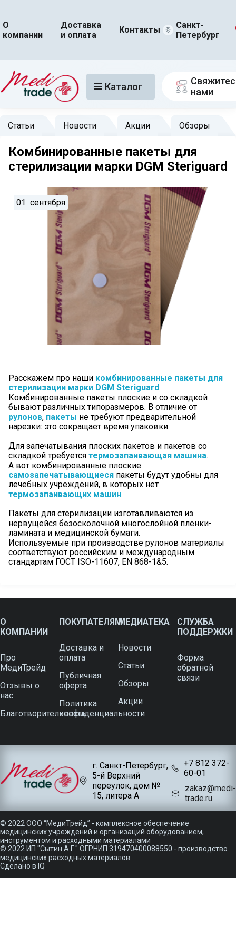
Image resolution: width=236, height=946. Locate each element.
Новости (79, 126)
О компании (23, 30)
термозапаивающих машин (64, 494)
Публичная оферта (80, 681)
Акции (137, 126)
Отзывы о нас (20, 691)
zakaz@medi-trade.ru (210, 793)
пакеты (61, 417)
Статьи (21, 126)
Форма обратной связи (195, 668)
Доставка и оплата (81, 30)
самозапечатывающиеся (61, 475)
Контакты (139, 30)
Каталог (118, 86)
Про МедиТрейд (23, 663)
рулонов (25, 417)
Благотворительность (43, 713)
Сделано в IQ (22, 866)
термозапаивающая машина (147, 455)
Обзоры (194, 126)
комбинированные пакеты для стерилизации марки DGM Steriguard (116, 382)
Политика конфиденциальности (102, 708)
